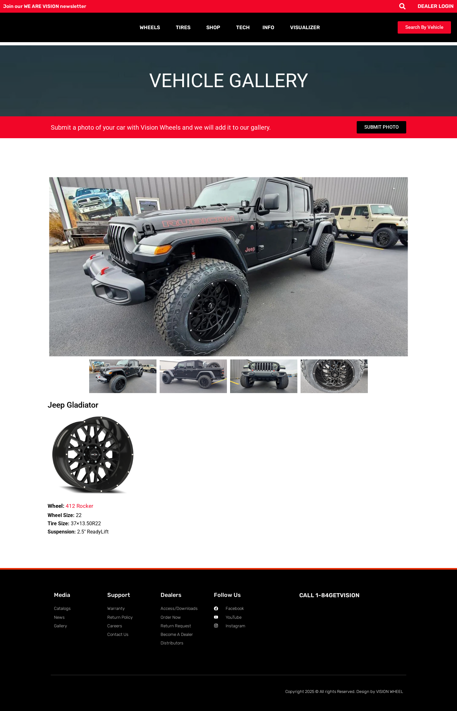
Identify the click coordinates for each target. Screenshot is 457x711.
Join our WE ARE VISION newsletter (46, 6)
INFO (269, 27)
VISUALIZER (305, 27)
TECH (243, 27)
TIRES (185, 27)
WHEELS (151, 27)
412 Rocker (70, 506)
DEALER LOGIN (436, 6)
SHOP (214, 27)
